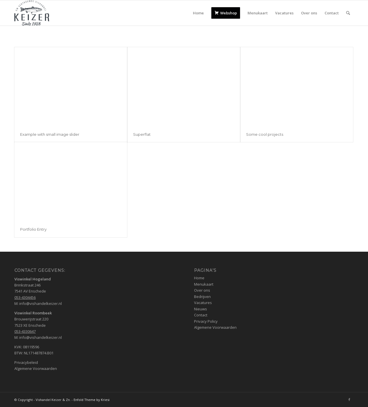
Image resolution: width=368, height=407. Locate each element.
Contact (200, 315)
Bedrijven (202, 296)
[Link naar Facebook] (349, 399)
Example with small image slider (49, 134)
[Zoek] (348, 13)
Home (199, 277)
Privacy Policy (206, 321)
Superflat (142, 134)
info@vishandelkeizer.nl (40, 303)
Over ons (202, 290)
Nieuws (200, 309)
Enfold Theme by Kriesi (92, 400)
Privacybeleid (26, 362)
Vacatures (203, 302)
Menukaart (203, 284)
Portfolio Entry (33, 229)
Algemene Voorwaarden (35, 368)
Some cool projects (264, 134)
